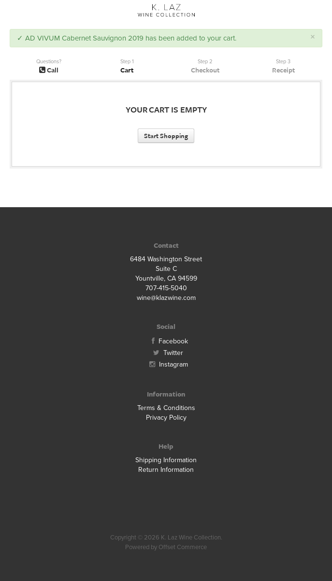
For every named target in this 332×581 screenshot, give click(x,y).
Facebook (166, 341)
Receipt (283, 70)
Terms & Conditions (166, 408)
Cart (126, 70)
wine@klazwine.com (166, 298)
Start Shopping (166, 136)
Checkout (205, 70)
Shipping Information (166, 460)
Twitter (166, 353)
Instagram (166, 364)
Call (48, 70)
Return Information (166, 470)
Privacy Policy (166, 417)
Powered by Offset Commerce (166, 547)
